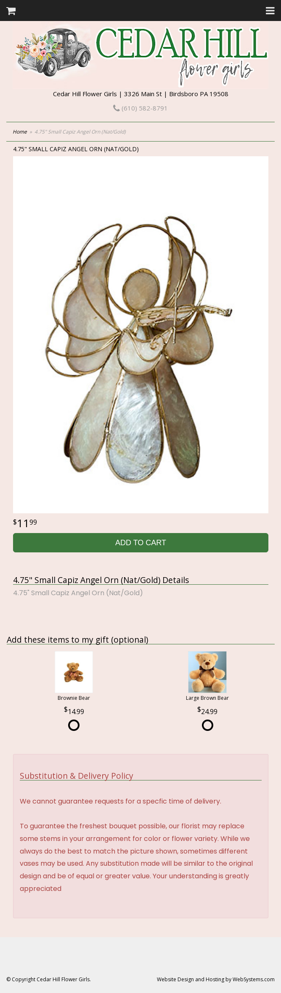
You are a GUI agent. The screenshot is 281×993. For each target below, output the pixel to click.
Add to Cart (140, 543)
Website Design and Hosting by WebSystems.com (216, 979)
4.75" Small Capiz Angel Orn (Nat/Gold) (78, 593)
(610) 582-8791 (140, 108)
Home (20, 131)
